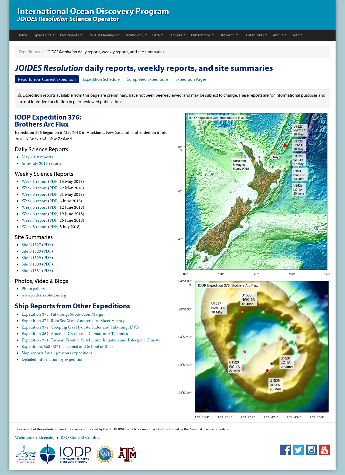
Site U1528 (31, 251)
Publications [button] (202, 35)
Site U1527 (31, 245)
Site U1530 (31, 264)
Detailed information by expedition (53, 360)
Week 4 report (34, 201)
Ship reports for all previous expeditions (57, 353)
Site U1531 (31, 271)
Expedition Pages (190, 79)
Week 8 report (34, 227)
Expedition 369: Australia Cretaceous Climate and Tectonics (75, 334)
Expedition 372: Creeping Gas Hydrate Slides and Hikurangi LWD (80, 327)
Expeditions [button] (44, 35)
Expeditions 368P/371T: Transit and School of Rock (67, 347)
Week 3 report (34, 194)
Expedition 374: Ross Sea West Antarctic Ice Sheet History (73, 321)
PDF (53, 182)
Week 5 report (34, 207)
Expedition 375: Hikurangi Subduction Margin (63, 314)
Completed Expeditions (147, 79)
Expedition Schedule (101, 79)
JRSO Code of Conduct (80, 438)
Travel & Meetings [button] (103, 35)
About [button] (280, 35)
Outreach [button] (228, 35)
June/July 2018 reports (41, 163)
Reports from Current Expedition (47, 79)
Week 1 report (34, 182)
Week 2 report (34, 188)
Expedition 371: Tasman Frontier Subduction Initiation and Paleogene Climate (91, 340)
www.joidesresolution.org (44, 295)
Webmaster (25, 438)
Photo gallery (33, 289)
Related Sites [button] (255, 35)
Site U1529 (31, 258)
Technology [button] (136, 35)
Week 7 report (34, 220)
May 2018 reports (37, 157)
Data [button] (157, 35)
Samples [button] (177, 35)
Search (297, 35)
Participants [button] (71, 35)
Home (22, 35)
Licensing (47, 438)
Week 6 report (34, 214)
